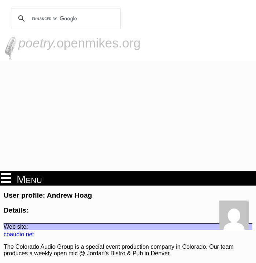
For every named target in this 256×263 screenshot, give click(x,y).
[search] (65, 18)
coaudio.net (19, 234)
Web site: (16, 227)
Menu (21, 178)
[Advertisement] (128, 116)
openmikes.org (79, 43)
